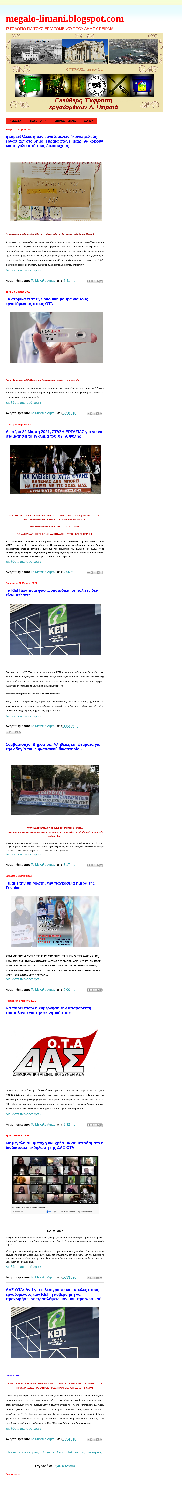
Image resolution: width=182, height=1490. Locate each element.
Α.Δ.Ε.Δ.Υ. (16, 121)
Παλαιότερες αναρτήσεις (84, 1452)
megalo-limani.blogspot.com (65, 18)
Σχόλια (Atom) (64, 1466)
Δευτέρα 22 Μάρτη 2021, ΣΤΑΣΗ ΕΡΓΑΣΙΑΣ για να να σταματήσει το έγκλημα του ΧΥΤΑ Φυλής (54, 433)
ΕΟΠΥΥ (88, 121)
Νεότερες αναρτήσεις (23, 1452)
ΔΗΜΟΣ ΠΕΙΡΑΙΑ (65, 121)
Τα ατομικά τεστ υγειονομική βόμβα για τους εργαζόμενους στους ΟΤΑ (47, 301)
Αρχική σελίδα (52, 1452)
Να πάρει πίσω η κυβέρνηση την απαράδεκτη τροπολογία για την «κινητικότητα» (48, 1010)
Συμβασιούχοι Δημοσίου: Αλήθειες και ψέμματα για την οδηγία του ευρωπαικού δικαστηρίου (53, 746)
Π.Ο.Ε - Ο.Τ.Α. (38, 121)
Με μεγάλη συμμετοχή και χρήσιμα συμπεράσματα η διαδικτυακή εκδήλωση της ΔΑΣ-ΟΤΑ (55, 1145)
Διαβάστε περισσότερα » (23, 270)
